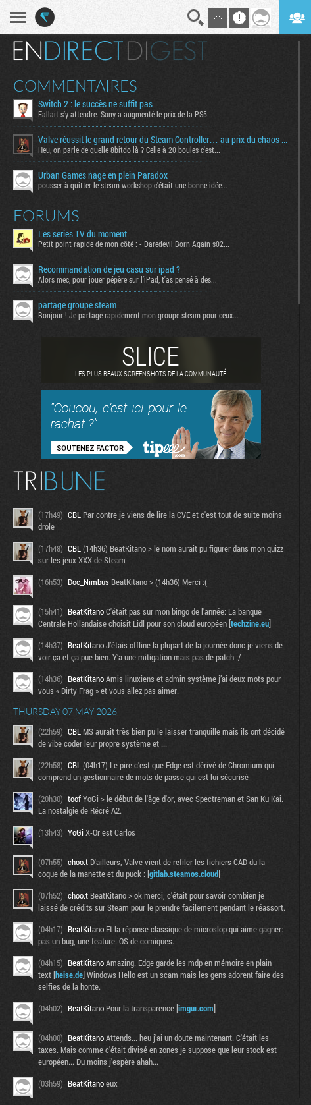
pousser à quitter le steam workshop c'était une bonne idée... (132, 185)
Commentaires (75, 86)
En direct (68, 51)
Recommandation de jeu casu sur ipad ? (109, 269)
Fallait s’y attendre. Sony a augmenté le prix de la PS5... (125, 114)
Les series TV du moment (82, 234)
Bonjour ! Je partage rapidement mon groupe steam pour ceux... (138, 315)
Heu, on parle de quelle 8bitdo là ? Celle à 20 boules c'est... (129, 149)
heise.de (69, 974)
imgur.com (196, 1008)
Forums (46, 215)
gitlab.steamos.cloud (183, 874)
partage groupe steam (77, 305)
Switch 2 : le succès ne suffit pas (95, 104)
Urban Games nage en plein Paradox (103, 175)
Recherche (196, 18)
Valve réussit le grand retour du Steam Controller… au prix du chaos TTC (163, 139)
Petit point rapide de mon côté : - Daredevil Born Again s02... (133, 243)
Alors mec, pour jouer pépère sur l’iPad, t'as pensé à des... (127, 279)
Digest (167, 51)
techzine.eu (250, 623)
